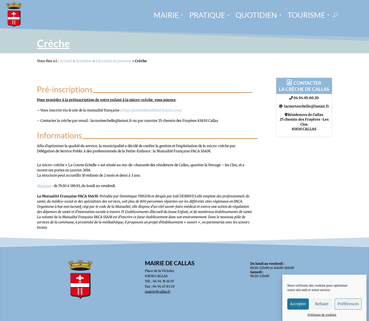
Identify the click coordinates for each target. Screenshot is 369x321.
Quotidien (84, 61)
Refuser (322, 307)
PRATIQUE (207, 14)
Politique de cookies (322, 318)
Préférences (348, 307)
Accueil (66, 61)
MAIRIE (166, 14)
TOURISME (306, 14)
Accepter (298, 307)
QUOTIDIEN (256, 14)
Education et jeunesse (113, 61)
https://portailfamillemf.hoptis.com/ (152, 110)
